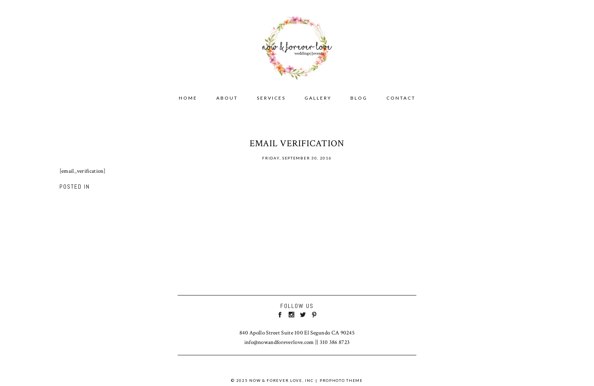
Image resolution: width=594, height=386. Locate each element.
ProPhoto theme (341, 380)
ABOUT (227, 98)
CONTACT (401, 98)
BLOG (358, 98)
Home (188, 98)
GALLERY (318, 98)
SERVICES (271, 98)
